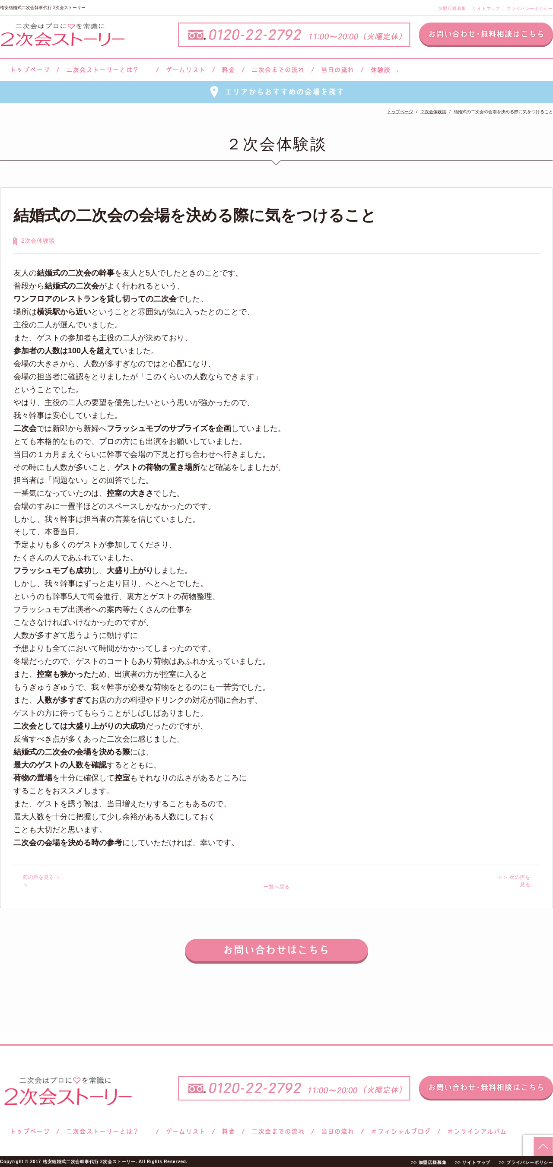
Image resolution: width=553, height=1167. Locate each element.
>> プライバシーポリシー (526, 1162)
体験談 (380, 70)
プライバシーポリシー (529, 8)
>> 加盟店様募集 (429, 1162)
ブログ (400, 1131)
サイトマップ (486, 8)
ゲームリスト (185, 70)
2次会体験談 (38, 240)
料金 (228, 70)
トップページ (29, 70)
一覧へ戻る (276, 887)
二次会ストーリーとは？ (107, 70)
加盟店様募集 (452, 8)
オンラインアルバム (474, 1131)
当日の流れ (337, 70)
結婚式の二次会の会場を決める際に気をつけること (194, 215)
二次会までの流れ (278, 70)
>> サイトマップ (472, 1162)
